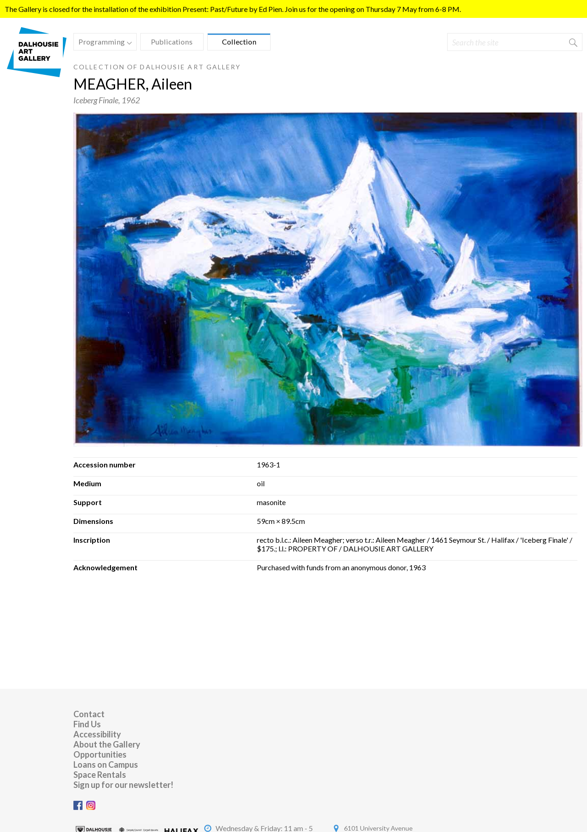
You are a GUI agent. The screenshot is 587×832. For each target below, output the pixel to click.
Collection (239, 41)
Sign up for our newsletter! (123, 785)
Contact (89, 714)
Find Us (87, 724)
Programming (103, 43)
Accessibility (97, 734)
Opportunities (100, 754)
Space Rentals (99, 775)
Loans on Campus (105, 764)
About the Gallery (106, 744)
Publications (172, 41)
